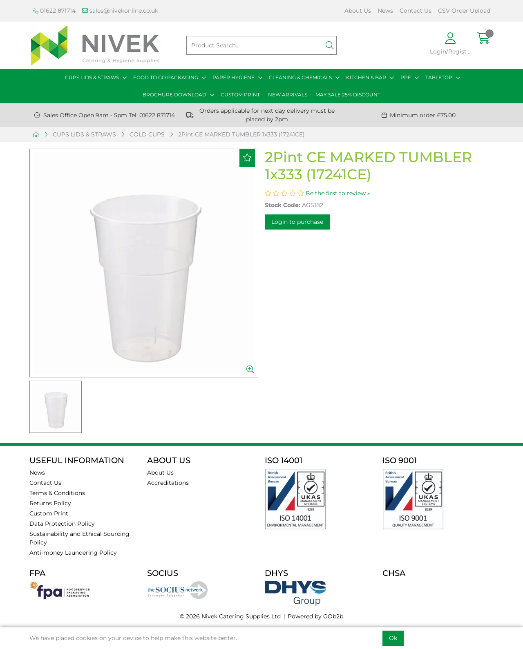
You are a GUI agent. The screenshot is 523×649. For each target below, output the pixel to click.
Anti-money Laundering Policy (73, 552)
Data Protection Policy (62, 523)
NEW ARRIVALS (287, 94)
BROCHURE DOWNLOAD (174, 94)
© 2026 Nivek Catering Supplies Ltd (230, 616)
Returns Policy (50, 503)
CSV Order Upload (464, 10)
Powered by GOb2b (315, 616)
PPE (405, 77)
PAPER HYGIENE (233, 77)
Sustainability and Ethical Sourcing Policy (79, 538)
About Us (357, 10)
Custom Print (48, 513)
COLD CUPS (147, 134)
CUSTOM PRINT (240, 94)
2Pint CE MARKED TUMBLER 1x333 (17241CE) (241, 134)
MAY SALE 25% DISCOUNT (347, 94)
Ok (393, 638)
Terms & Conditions (57, 493)
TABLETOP (438, 77)
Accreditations (168, 482)
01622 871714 (54, 10)
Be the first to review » (338, 193)
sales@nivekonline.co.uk (120, 10)
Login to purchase (297, 221)
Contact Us (415, 10)
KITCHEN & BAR (366, 77)
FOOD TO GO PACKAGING (165, 77)
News (385, 10)
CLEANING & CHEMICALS (300, 77)
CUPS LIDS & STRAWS (92, 77)
